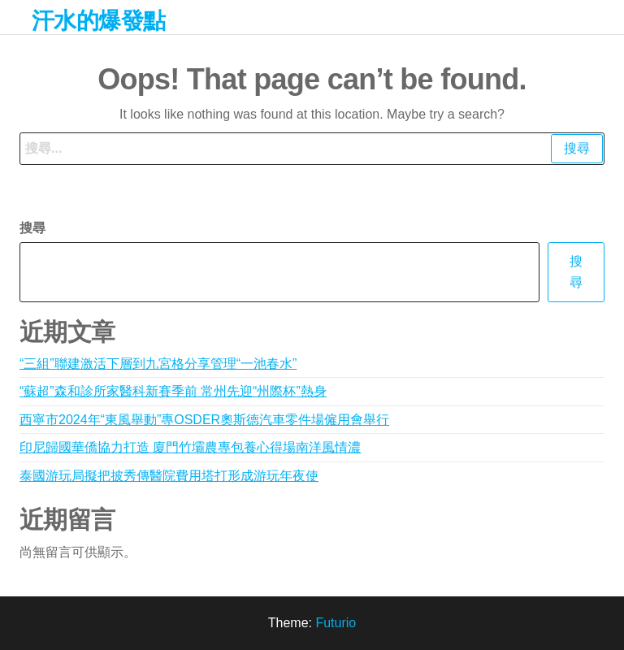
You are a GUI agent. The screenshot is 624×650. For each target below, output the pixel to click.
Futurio (335, 623)
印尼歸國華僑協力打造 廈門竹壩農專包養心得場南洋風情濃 (190, 447)
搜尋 (33, 228)
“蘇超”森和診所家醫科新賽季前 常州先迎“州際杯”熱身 (173, 391)
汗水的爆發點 (99, 20)
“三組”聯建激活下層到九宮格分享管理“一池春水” (158, 363)
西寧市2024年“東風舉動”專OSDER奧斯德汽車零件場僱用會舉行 (204, 420)
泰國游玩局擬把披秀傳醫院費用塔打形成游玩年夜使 (169, 476)
